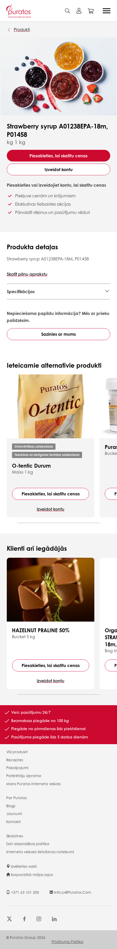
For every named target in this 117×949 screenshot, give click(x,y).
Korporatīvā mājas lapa (29, 874)
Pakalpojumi (17, 767)
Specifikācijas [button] (21, 291)
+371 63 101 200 (22, 892)
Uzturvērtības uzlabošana (34, 446)
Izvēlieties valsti (21, 866)
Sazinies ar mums (58, 334)
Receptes (14, 759)
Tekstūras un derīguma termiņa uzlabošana (47, 455)
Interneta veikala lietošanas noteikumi (40, 851)
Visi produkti (17, 751)
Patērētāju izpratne (23, 775)
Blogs (10, 805)
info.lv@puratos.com (70, 892)
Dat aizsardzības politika (27, 843)
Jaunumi (14, 813)
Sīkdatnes (14, 835)
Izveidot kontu (59, 169)
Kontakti (13, 821)
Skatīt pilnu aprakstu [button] (27, 274)
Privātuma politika (67, 941)
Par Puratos (16, 797)
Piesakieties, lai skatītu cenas (58, 156)
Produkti (22, 29)
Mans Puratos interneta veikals (33, 783)
